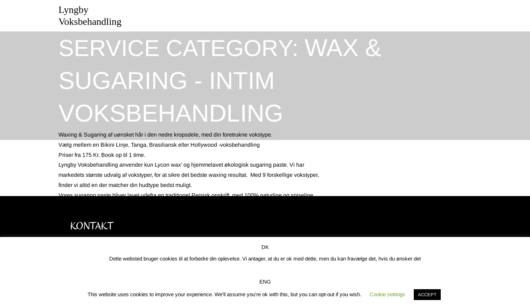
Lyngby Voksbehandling (89, 15)
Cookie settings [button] (387, 294)
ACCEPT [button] (427, 294)
